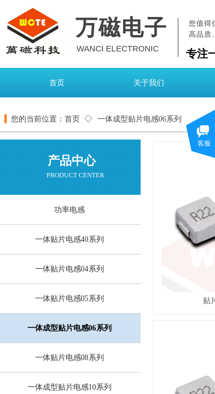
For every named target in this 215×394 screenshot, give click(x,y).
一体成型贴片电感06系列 (139, 119)
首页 (57, 83)
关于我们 (148, 83)
